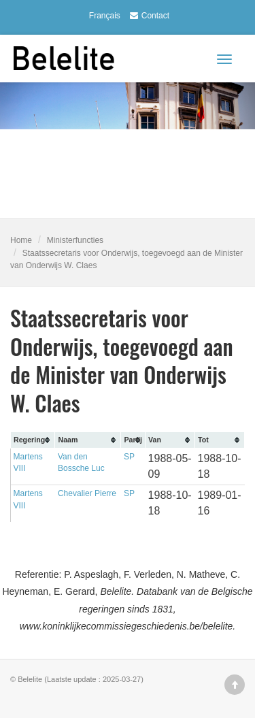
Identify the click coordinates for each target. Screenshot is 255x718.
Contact (147, 15)
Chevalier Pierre (87, 493)
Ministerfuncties (75, 240)
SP (129, 456)
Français (104, 15)
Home (21, 240)
